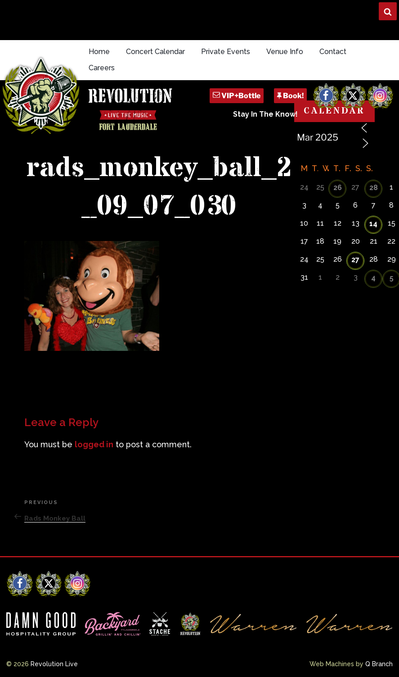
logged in (94, 444)
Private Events (225, 51)
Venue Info (284, 51)
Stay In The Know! (265, 114)
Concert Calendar (155, 51)
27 (355, 259)
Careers (102, 68)
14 (373, 223)
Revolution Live (54, 664)
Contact (332, 51)
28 (373, 187)
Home (99, 51)
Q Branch (379, 664)
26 (337, 187)
